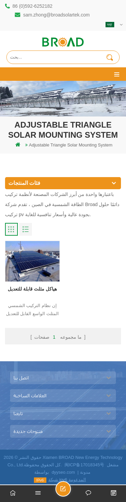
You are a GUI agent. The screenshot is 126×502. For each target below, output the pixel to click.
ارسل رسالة (70, 492)
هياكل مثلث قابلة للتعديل (32, 289)
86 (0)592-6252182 (32, 6)
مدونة (85, 472)
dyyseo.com (63, 472)
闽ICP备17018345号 (84, 464)
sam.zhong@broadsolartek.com (56, 15)
